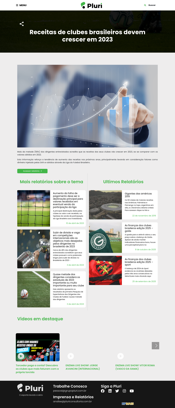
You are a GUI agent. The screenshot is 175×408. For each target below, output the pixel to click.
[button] (156, 345)
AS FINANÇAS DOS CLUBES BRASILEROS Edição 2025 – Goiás (139, 228)
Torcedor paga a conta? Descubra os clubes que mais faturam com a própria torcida (37, 369)
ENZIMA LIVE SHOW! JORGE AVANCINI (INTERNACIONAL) (83, 367)
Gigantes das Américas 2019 (138, 195)
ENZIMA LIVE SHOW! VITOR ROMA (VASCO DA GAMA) (135, 367)
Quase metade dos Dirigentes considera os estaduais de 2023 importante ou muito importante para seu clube (68, 280)
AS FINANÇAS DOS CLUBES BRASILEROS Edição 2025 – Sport (139, 262)
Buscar (152, 5)
